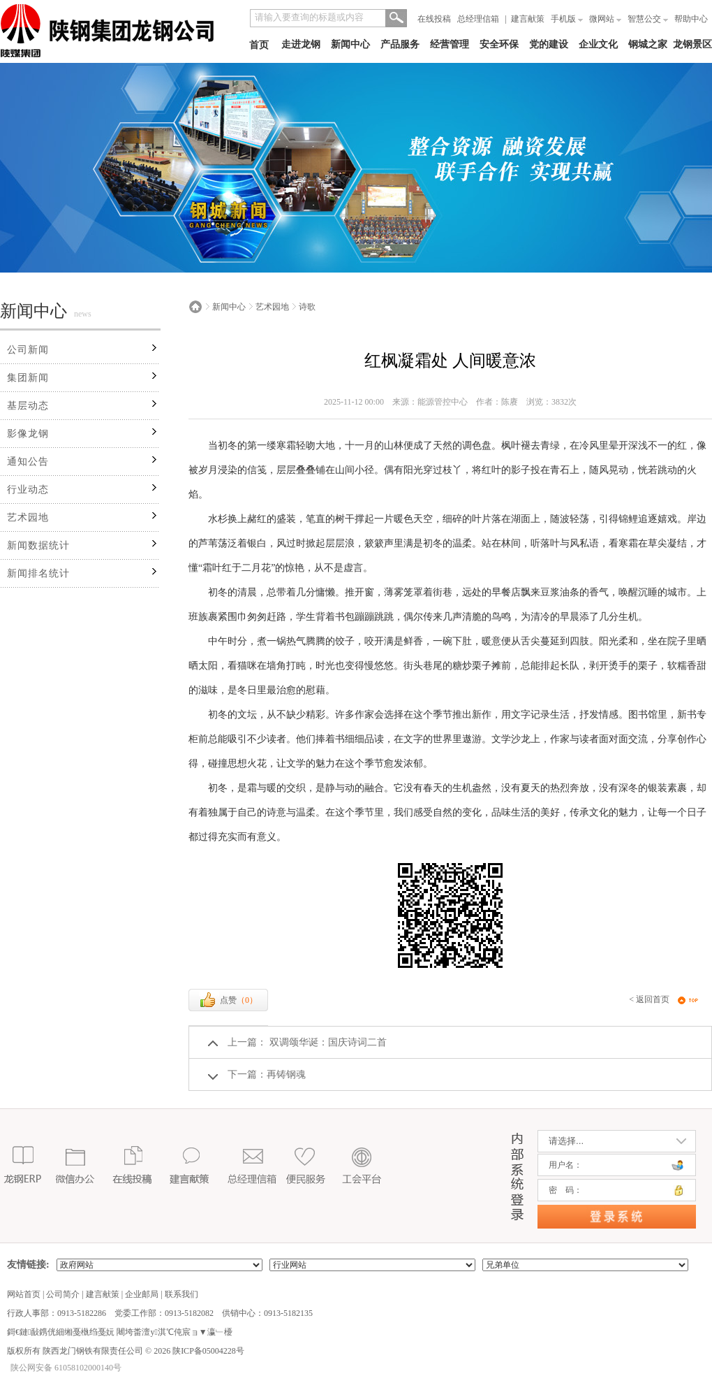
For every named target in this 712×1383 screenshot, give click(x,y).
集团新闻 (28, 377)
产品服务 (400, 44)
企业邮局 (141, 1294)
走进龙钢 (300, 44)
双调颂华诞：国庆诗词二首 (327, 1042)
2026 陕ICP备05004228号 (197, 1351)
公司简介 (63, 1294)
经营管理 (449, 44)
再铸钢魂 (286, 1074)
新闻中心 (350, 44)
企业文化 (598, 44)
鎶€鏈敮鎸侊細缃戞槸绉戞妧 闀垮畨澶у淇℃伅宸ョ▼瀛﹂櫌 (119, 1332)
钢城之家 (647, 44)
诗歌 (307, 307)
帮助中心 (691, 19)
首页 (259, 45)
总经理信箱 (478, 19)
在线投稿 (434, 19)
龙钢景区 (692, 44)
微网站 (605, 19)
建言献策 (527, 19)
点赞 (228, 1000)
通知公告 (28, 461)
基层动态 (28, 405)
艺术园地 (28, 517)
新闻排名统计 (38, 573)
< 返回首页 (649, 999)
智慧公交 (648, 19)
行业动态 (28, 489)
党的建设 (548, 44)
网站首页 (23, 1294)
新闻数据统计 (38, 545)
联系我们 (181, 1294)
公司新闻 (28, 350)
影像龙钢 (28, 433)
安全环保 (499, 44)
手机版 (567, 19)
